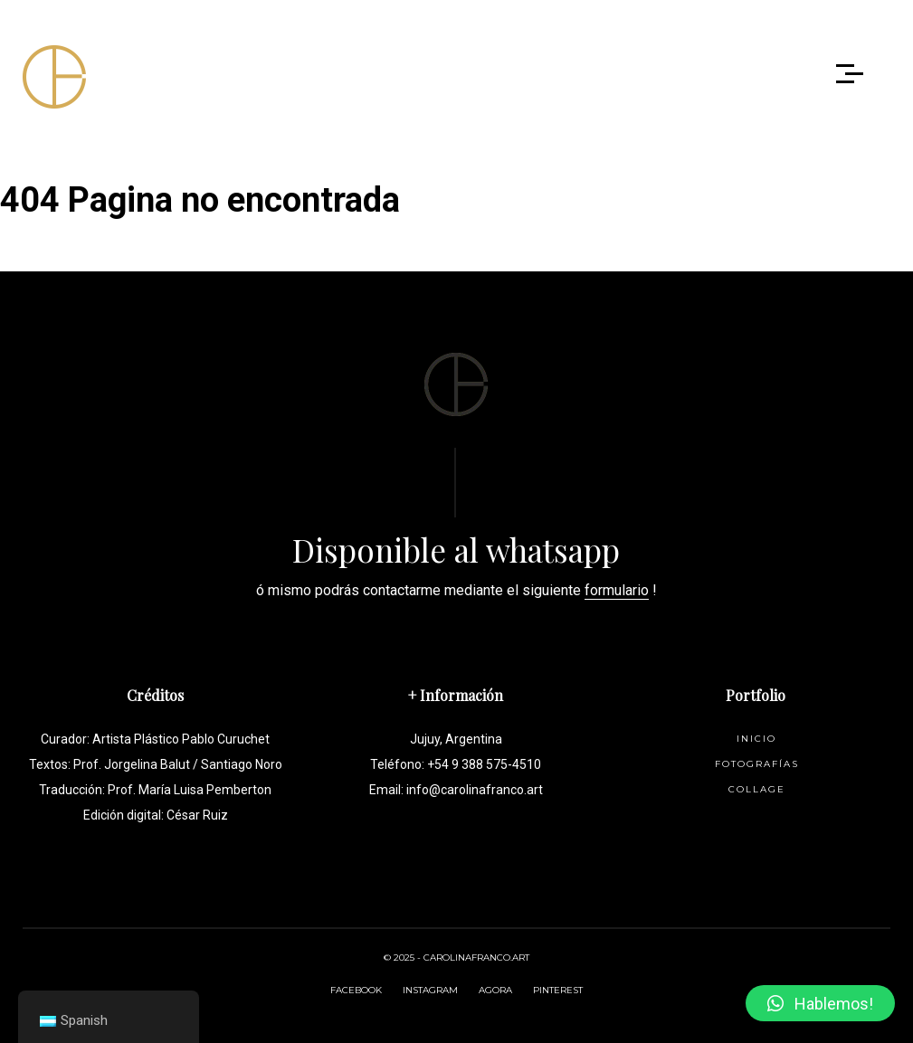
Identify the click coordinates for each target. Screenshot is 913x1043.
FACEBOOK (356, 990)
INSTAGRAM (430, 990)
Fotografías (757, 764)
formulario (617, 590)
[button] (820, 1003)
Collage (756, 789)
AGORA (495, 990)
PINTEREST (558, 990)
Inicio (756, 738)
